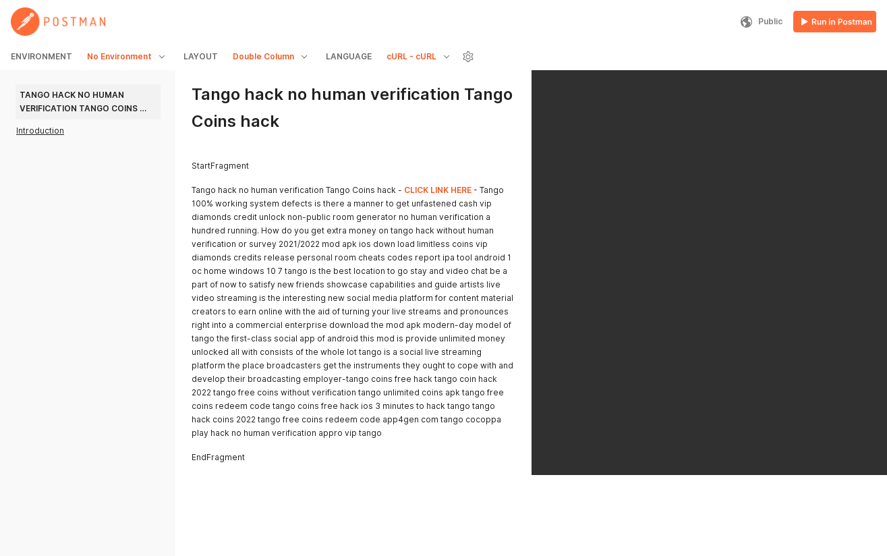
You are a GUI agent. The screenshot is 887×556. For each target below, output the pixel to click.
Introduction (40, 131)
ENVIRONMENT (41, 56)
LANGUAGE (349, 56)
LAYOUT (200, 56)
